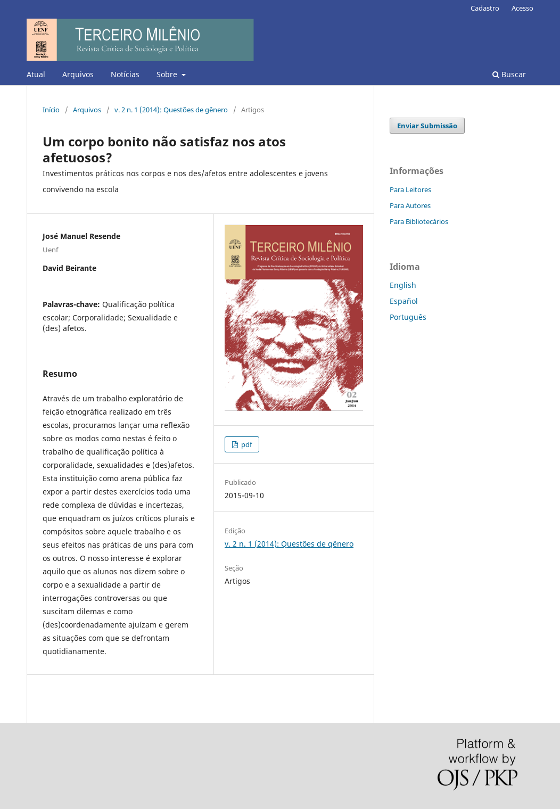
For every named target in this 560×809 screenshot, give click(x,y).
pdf (246, 444)
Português (408, 317)
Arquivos (78, 74)
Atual (36, 74)
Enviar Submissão (427, 125)
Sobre (168, 74)
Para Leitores (410, 189)
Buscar (509, 74)
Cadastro (485, 8)
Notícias (125, 74)
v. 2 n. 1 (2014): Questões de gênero (171, 109)
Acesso (522, 8)
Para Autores (410, 205)
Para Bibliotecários (419, 221)
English (403, 285)
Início (51, 109)
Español (404, 301)
